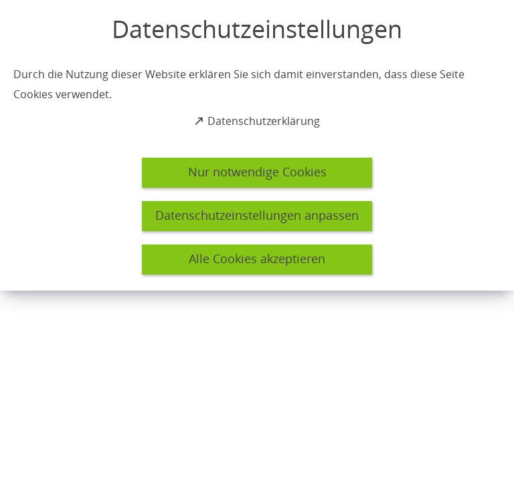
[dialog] (257, 145)
